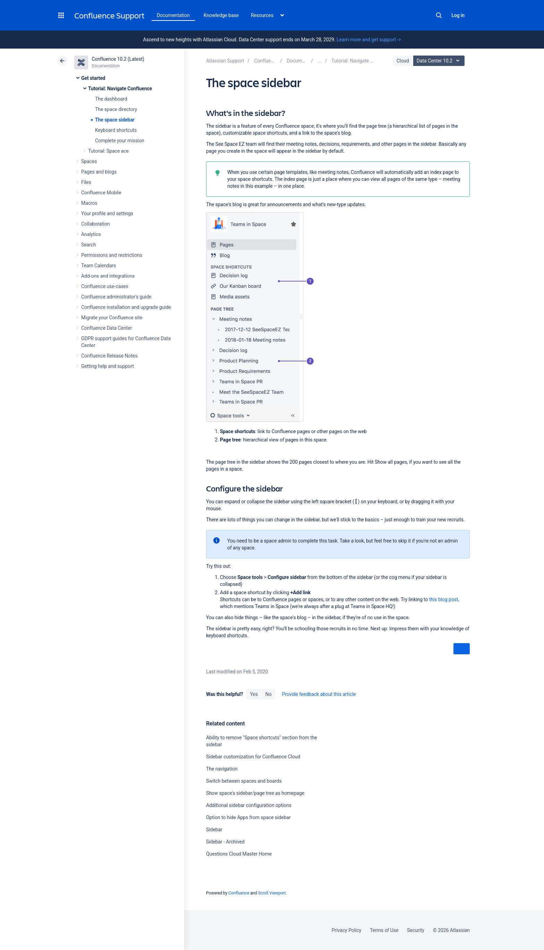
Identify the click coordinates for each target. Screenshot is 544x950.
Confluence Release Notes (109, 356)
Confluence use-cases (104, 286)
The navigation (222, 769)
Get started (93, 78)
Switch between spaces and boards (244, 781)
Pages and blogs (99, 172)
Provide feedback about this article (319, 694)
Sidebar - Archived (225, 841)
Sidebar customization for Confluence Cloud (253, 756)
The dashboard (111, 99)
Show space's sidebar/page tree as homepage (255, 793)
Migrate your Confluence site (111, 317)
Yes (253, 694)
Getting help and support (107, 366)
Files (86, 182)
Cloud (403, 61)
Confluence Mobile (101, 192)
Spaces (89, 161)
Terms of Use (384, 930)
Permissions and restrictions (111, 255)
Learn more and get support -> (369, 39)
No (268, 694)
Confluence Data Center (106, 328)
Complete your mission (119, 140)
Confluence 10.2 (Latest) (118, 59)
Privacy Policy (346, 930)
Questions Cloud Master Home (239, 854)
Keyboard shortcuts (116, 130)
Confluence (238, 893)
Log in (458, 15)
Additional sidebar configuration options (248, 805)
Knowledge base (221, 15)
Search (438, 15)
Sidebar (214, 829)
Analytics (91, 234)
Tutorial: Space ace (108, 151)
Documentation (173, 15)
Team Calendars (98, 265)
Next (462, 649)
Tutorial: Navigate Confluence (120, 88)
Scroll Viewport (272, 893)
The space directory (116, 109)
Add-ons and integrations (108, 276)
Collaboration (95, 224)
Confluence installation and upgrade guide (126, 307)
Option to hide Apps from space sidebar (248, 817)
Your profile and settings (107, 213)
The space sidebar (115, 120)
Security (415, 930)
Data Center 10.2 (440, 60)
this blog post (443, 599)
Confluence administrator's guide (116, 297)
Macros (89, 203)
